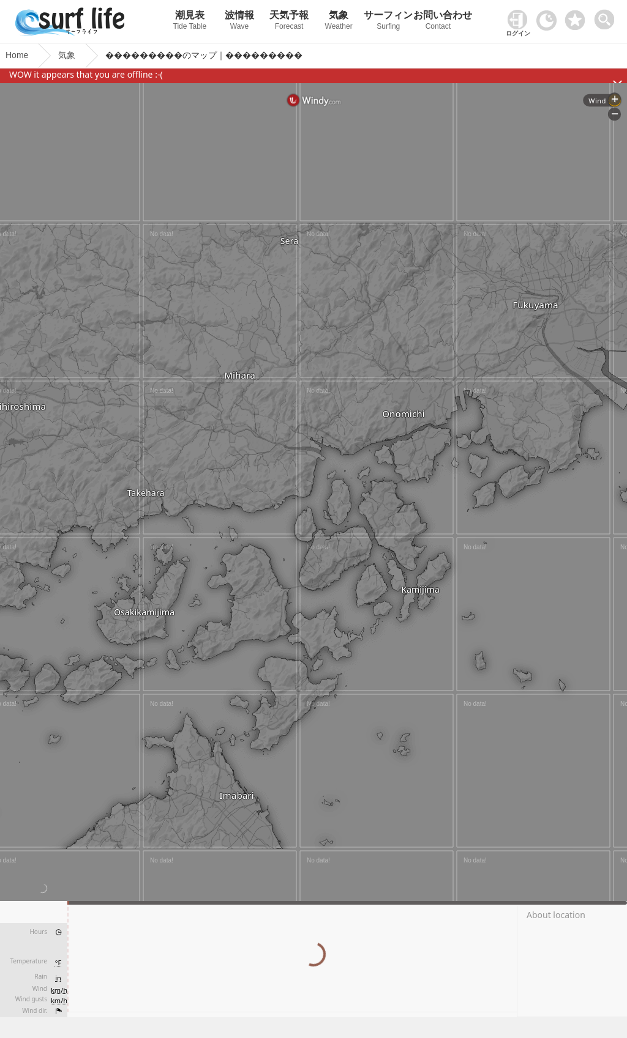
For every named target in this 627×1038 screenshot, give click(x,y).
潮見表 (189, 22)
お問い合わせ (438, 22)
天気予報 (289, 22)
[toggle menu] (607, 16)
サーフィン (388, 22)
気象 (339, 22)
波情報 (239, 22)
